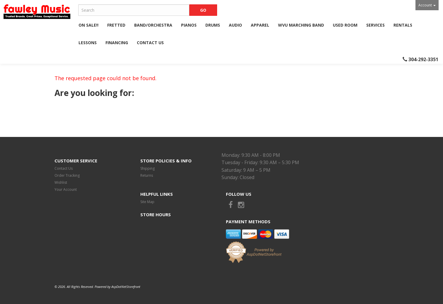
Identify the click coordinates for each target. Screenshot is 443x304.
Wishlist (60, 182)
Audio (235, 25)
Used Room (345, 25)
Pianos (189, 25)
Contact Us (150, 42)
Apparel (260, 25)
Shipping (147, 168)
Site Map (147, 201)
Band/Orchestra (153, 25)
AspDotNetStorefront (125, 286)
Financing (116, 42)
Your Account (65, 189)
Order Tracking (67, 175)
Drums (212, 25)
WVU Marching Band (301, 25)
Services (375, 25)
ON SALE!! (88, 25)
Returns (146, 175)
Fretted (116, 25)
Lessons (88, 42)
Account (427, 5)
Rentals (402, 25)
